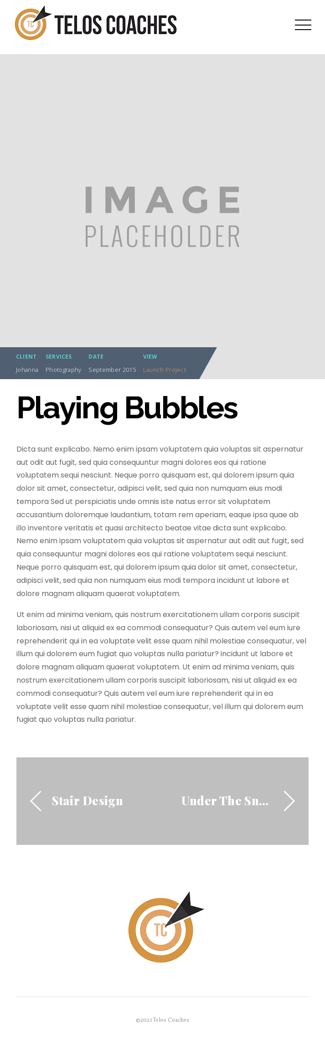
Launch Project (164, 369)
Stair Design (88, 800)
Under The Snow (227, 800)
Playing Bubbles (126, 408)
